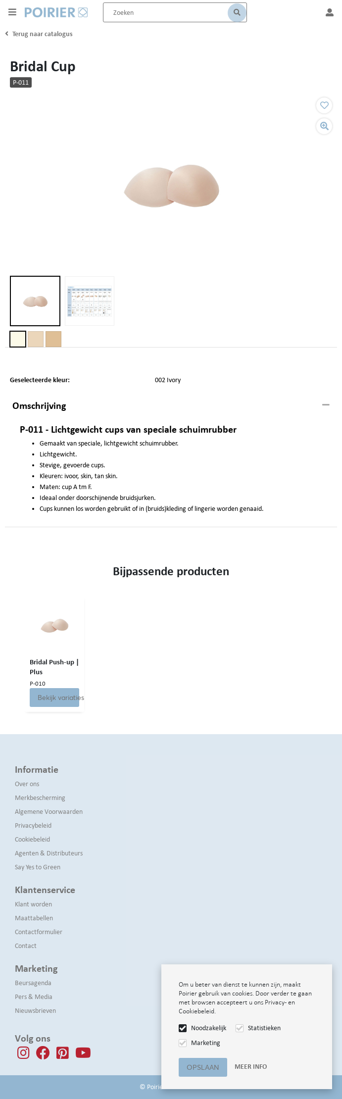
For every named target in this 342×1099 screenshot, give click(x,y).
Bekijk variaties (58, 697)
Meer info (251, 1066)
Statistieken (264, 1028)
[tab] (171, 406)
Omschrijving (39, 405)
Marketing (205, 1043)
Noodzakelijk (208, 1028)
